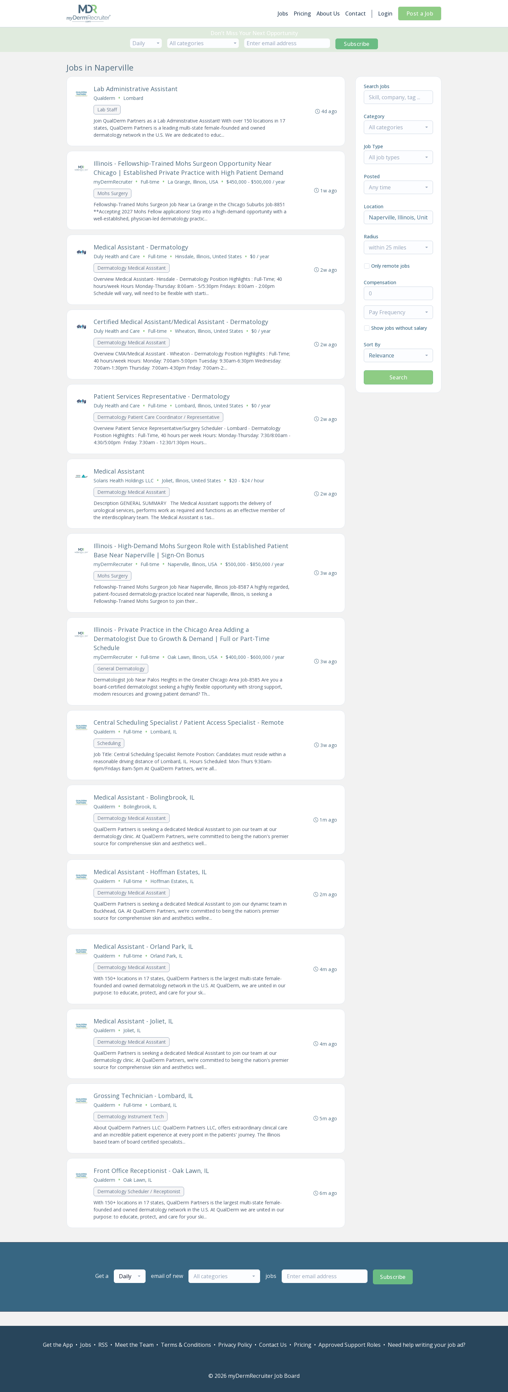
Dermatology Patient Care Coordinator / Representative (159, 421)
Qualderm (105, 98)
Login (385, 13)
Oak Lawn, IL (138, 1193)
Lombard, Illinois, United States (209, 410)
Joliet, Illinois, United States (191, 485)
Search (398, 377)
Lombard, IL (164, 740)
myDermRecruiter (113, 183)
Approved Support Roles (350, 1344)
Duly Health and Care (117, 259)
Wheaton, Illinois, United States (209, 334)
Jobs (283, 13)
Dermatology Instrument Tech (131, 1129)
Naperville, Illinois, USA (193, 570)
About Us (328, 13)
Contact (355, 13)
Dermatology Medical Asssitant (132, 270)
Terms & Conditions (186, 1344)
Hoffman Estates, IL (172, 891)
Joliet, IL (132, 1042)
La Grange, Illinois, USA (193, 183)
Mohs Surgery (113, 194)
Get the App (58, 1344)
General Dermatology (121, 675)
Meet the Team (134, 1344)
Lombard (134, 98)
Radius (371, 236)
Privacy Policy (235, 1344)
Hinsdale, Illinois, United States (208, 259)
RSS (103, 1344)
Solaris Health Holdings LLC (124, 485)
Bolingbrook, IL (140, 815)
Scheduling (109, 751)
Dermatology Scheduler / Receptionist (139, 1205)
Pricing (302, 13)
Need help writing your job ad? (426, 1344)
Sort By (372, 344)
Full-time (150, 183)
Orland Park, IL (167, 966)
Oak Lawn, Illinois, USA (193, 664)
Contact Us (273, 1344)
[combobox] (146, 43)
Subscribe (357, 44)
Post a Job (419, 13)
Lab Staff (107, 110)
